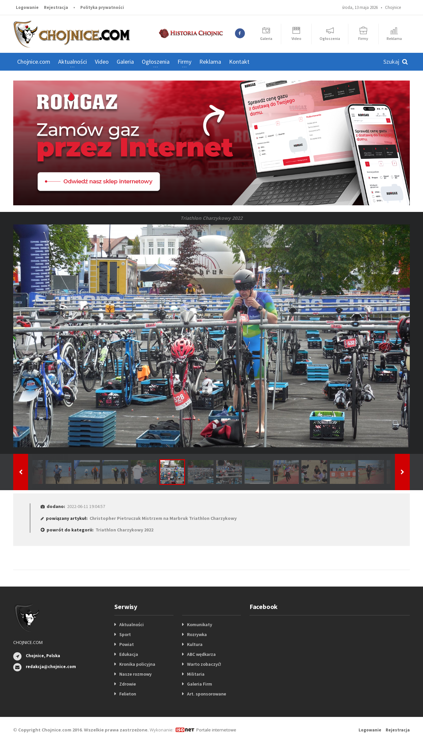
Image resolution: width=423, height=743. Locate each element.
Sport (125, 634)
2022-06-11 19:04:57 (86, 506)
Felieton (127, 694)
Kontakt (239, 61)
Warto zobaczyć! (204, 664)
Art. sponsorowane (206, 694)
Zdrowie (127, 684)
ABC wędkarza (201, 654)
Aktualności (131, 624)
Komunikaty (199, 624)
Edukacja (128, 654)
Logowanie (27, 7)
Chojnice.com (33, 61)
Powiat (126, 644)
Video (102, 61)
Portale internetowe (216, 730)
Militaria (196, 674)
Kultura (195, 644)
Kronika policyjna (137, 664)
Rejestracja (56, 7)
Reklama (210, 61)
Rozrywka (197, 634)
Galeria (125, 61)
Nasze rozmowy (135, 674)
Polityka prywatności (102, 7)
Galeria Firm (199, 684)
